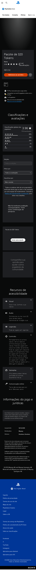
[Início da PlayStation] (18, 2)
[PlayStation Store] (9, 8)
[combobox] (18, 163)
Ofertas (23, 15)
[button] (14, 101)
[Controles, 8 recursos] (18, 349)
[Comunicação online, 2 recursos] (18, 386)
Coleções (15, 15)
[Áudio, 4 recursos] (18, 316)
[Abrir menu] (2, 3)
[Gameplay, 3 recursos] (18, 373)
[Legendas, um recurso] (18, 328)
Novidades (5, 15)
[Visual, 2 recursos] (18, 303)
